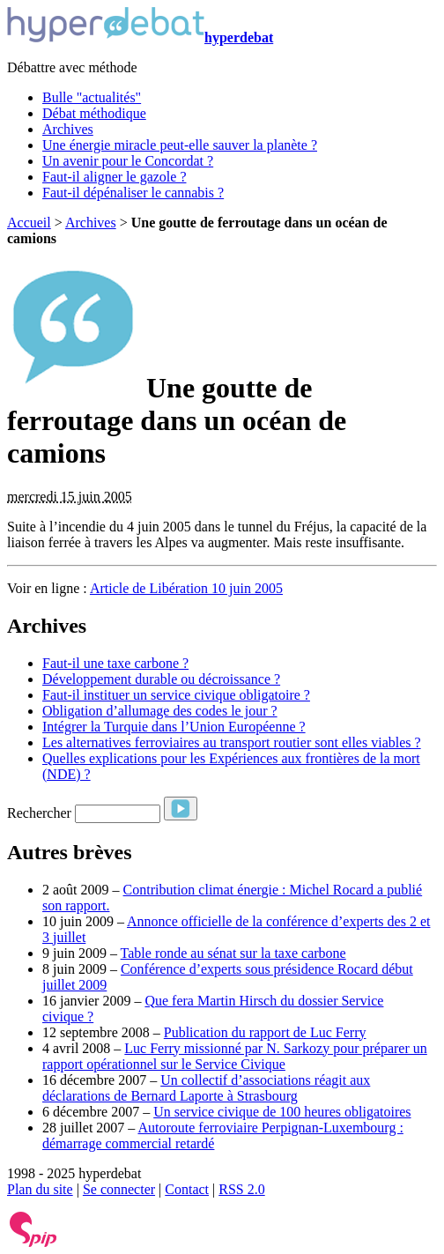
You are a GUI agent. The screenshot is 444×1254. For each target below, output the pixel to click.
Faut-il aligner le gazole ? (114, 176)
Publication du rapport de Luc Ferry (265, 1032)
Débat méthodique (94, 113)
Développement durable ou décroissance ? (161, 679)
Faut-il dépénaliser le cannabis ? (133, 192)
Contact (187, 1189)
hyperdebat (140, 37)
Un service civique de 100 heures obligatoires (282, 1111)
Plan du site (40, 1189)
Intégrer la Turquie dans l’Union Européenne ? (174, 726)
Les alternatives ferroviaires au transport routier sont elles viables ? (231, 742)
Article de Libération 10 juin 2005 (186, 588)
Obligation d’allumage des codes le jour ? (160, 710)
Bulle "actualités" (91, 97)
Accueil (29, 222)
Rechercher (39, 812)
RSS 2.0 (241, 1189)
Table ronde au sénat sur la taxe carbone (233, 953)
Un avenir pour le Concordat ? (127, 160)
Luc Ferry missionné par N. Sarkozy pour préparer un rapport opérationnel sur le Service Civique (234, 1056)
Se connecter (119, 1189)
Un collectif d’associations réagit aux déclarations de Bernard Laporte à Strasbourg (206, 1087)
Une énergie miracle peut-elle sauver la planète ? (179, 144)
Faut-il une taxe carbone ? (115, 663)
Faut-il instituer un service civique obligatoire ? (176, 694)
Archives (67, 129)
